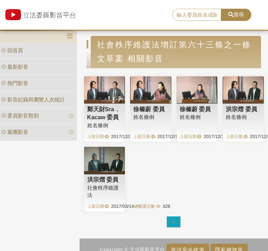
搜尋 (236, 14)
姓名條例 (97, 125)
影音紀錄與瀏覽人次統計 (33, 99)
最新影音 (14, 67)
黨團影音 (14, 132)
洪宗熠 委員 (241, 109)
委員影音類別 (20, 116)
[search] (196, 15)
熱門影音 (14, 83)
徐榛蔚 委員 (149, 109)
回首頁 (12, 50)
